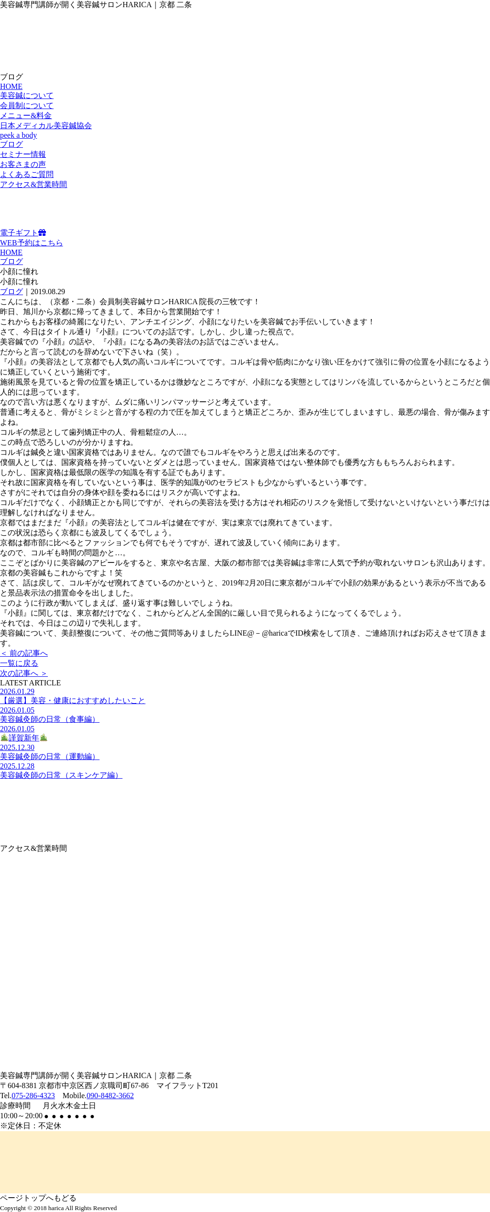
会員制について (27, 105)
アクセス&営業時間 (33, 184)
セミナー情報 (23, 154)
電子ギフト (23, 233)
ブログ (11, 144)
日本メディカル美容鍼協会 (46, 125)
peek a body (18, 135)
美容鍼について (27, 95)
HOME (11, 86)
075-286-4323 (33, 1095)
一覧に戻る (19, 663)
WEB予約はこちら (31, 243)
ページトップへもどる (38, 1198)
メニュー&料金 (26, 115)
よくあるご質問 (27, 174)
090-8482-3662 (110, 1095)
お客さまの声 (23, 164)
